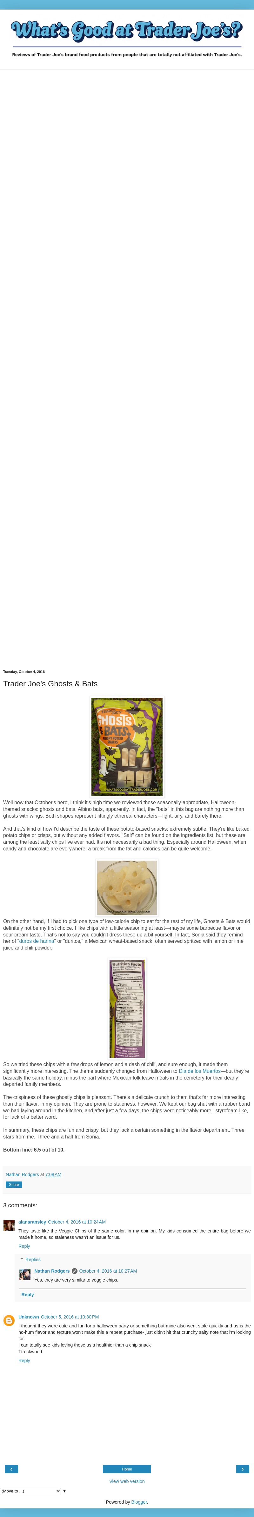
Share (14, 1184)
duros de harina (36, 941)
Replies (33, 1259)
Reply (24, 1246)
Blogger (139, 1502)
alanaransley (32, 1221)
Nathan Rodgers (52, 1271)
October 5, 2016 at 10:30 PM (70, 1316)
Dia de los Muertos (200, 1071)
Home (127, 1469)
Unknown (28, 1316)
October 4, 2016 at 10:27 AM (108, 1271)
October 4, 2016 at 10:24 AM (77, 1221)
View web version (127, 1481)
